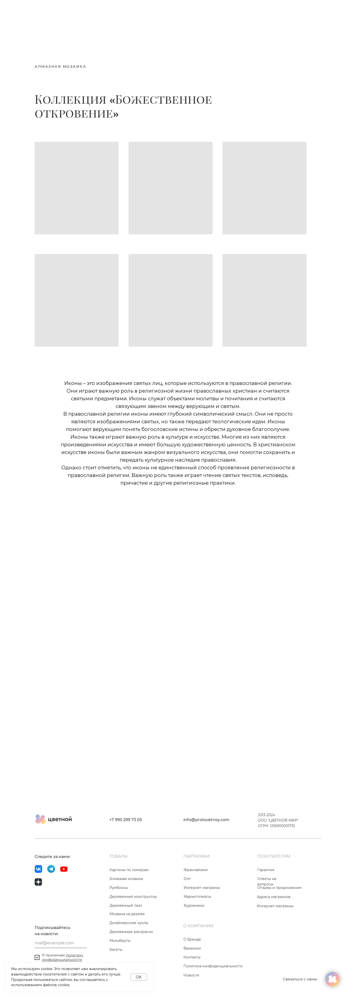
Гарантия (265, 870)
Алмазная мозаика (126, 879)
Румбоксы (119, 887)
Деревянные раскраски (131, 931)
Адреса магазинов (273, 897)
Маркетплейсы (197, 896)
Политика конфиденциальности (213, 966)
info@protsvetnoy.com (206, 819)
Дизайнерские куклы (129, 923)
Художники (194, 905)
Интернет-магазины (275, 906)
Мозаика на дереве (127, 914)
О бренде (192, 939)
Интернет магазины (202, 887)
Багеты (116, 949)
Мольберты (120, 940)
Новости (191, 975)
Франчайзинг (196, 870)
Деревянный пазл (126, 905)
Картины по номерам (129, 870)
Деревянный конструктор (133, 896)
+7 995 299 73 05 (125, 819)
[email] (61, 943)
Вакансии (192, 948)
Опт (187, 879)
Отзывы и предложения (279, 887)
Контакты (191, 957)
